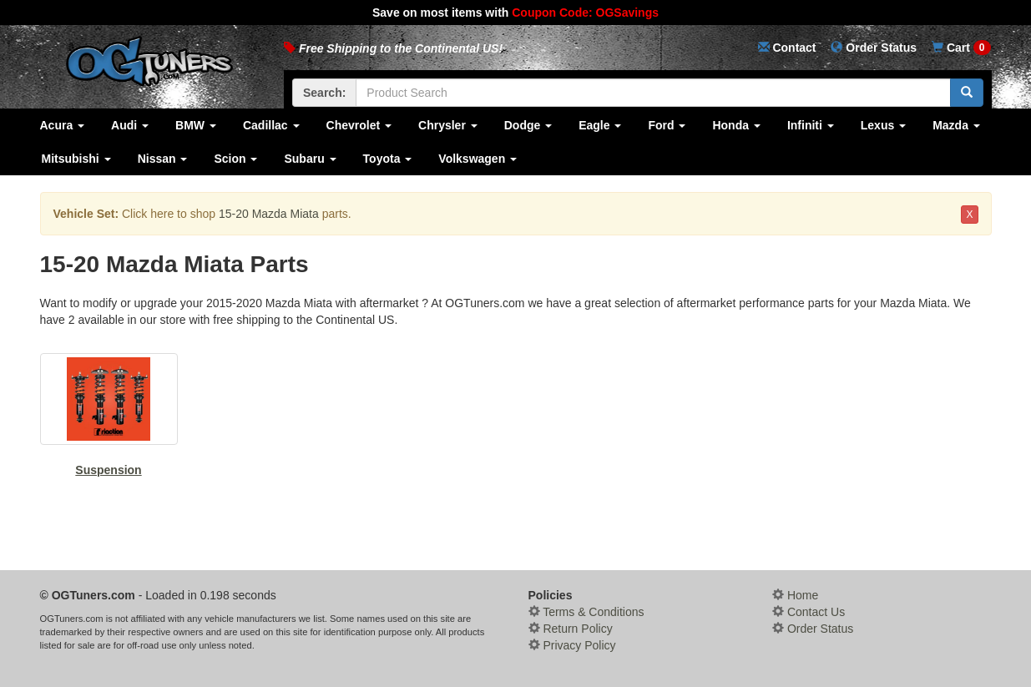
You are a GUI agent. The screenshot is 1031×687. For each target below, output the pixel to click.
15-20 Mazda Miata (269, 213)
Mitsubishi (76, 158)
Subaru (310, 158)
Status (874, 47)
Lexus (883, 125)
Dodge (528, 125)
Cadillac (271, 125)
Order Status (812, 628)
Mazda (956, 125)
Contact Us (808, 612)
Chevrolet (359, 125)
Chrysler (448, 125)
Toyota (387, 158)
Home (795, 595)
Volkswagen (477, 158)
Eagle (600, 125)
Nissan (163, 158)
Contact (787, 47)
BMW (195, 125)
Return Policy (570, 628)
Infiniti (810, 125)
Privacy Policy (572, 645)
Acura (62, 125)
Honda (736, 125)
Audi (130, 125)
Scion (235, 158)
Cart (961, 47)
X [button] (969, 214)
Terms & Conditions (586, 612)
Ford (666, 125)
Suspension (109, 415)
